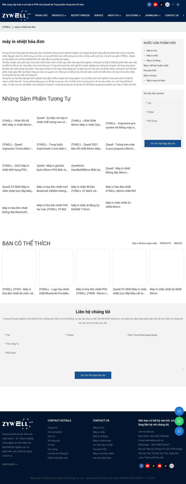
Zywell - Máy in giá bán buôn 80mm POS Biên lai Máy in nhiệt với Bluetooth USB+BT (52, 168)
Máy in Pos (98, 427)
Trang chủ (53, 427)
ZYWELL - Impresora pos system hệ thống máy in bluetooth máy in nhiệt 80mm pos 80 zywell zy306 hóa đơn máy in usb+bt (120, 125)
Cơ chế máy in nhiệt (103, 445)
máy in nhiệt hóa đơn (24, 27)
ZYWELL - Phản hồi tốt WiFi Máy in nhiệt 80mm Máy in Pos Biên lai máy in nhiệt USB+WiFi (18, 123)
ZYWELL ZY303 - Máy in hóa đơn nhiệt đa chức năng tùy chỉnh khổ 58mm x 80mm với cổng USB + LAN (19, 291)
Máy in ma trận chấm (103, 453)
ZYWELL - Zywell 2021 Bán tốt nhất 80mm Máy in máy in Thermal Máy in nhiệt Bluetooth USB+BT (86, 147)
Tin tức (51, 445)
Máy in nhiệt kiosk (102, 440)
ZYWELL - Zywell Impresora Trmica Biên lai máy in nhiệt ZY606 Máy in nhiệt (17, 147)
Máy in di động (100, 436)
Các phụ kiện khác (102, 458)
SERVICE (178, 243)
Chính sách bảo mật (58, 458)
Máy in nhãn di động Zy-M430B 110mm (85, 207)
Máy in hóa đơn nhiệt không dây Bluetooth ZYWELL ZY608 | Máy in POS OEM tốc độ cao (16, 210)
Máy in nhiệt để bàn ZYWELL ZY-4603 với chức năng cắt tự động (85, 189)
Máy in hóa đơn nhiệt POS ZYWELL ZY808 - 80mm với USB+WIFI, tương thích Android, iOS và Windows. (92, 291)
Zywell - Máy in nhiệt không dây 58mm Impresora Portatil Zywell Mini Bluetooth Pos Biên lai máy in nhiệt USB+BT (121, 170)
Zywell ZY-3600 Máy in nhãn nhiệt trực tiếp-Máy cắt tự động (17, 189)
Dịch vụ (51, 436)
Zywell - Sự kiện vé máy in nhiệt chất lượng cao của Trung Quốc (52, 120)
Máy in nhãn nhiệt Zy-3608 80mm (118, 204)
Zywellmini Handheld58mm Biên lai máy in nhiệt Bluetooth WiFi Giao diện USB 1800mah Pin (85, 168)
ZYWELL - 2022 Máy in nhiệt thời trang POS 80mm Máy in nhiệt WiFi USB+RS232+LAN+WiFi (16, 168)
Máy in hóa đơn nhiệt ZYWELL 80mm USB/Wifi (121, 188)
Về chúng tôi (54, 440)
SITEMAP (151, 478)
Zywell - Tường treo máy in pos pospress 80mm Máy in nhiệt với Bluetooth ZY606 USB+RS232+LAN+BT (121, 147)
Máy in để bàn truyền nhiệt (144, 243)
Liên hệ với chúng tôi (58, 453)
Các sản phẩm (55, 432)
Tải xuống (53, 449)
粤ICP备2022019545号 (132, 478)
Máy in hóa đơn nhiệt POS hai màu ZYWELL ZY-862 (52, 207)
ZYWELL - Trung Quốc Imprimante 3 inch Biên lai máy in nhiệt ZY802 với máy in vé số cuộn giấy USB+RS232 (52, 147)
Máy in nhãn (99, 432)
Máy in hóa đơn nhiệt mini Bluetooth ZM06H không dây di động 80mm (52, 189)
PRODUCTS (165, 243)
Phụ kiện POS (100, 449)
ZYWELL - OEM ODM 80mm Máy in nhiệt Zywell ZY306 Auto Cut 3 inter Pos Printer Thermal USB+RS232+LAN (87, 123)
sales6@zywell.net (154, 440)
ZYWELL (6, 27)
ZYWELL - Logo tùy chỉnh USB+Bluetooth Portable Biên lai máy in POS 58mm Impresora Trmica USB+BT (55, 291)
